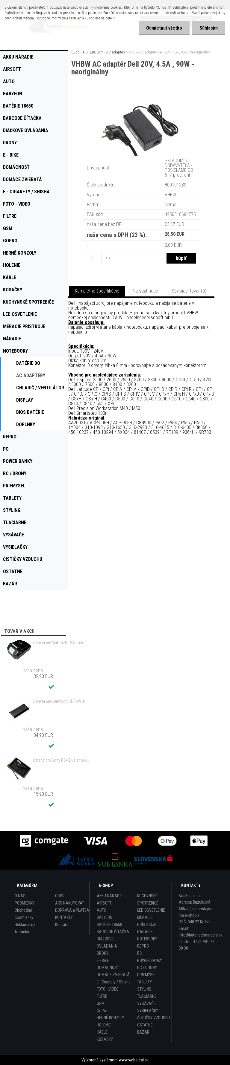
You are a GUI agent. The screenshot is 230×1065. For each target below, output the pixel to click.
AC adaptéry (115, 52)
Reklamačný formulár (25, 928)
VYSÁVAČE (146, 1003)
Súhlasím (208, 28)
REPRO (143, 946)
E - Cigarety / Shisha (114, 982)
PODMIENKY (24, 903)
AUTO (101, 910)
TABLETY (144, 982)
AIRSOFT (104, 903)
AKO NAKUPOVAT (69, 903)
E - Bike (103, 960)
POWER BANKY (149, 960)
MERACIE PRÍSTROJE (146, 921)
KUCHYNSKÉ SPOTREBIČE (147, 899)
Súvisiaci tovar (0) (189, 291)
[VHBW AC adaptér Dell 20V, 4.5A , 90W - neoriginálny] (141, 100)
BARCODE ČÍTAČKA (113, 931)
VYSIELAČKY (147, 1010)
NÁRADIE (145, 931)
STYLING (144, 989)
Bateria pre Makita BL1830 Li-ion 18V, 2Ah (61, 642)
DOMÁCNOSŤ (108, 967)
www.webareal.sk (134, 1060)
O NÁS (20, 895)
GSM (101, 1003)
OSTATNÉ (145, 1025)
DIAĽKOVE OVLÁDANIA (107, 942)
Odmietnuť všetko (164, 28)
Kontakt (61, 924)
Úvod (75, 52)
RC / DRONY (147, 967)
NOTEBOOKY (93, 52)
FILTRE (102, 996)
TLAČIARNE (147, 996)
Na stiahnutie (145, 291)
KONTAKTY (64, 917)
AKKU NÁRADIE (109, 895)
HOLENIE (104, 1025)
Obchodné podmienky (24, 914)
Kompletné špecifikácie (97, 291)
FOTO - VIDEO (108, 989)
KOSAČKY (105, 1039)
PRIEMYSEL (146, 974)
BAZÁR (143, 1032)
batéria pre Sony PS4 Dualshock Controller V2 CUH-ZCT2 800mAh (61, 760)
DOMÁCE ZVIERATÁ (113, 974)
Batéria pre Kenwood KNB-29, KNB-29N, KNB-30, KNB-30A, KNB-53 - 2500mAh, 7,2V (61, 701)
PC (139, 953)
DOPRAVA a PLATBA (72, 910)
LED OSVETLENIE (151, 910)
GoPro (102, 1010)
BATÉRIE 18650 (109, 924)
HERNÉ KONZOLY (110, 1017)
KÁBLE (102, 1032)
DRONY (102, 953)
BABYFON (104, 917)
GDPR (60, 895)
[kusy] (94, 258)
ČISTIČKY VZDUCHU (153, 1017)
